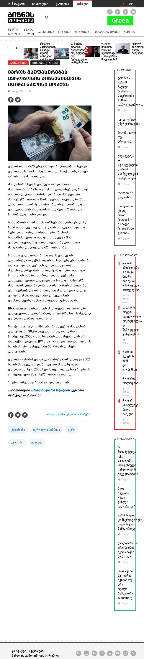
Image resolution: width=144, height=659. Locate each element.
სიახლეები (40, 3)
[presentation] (7, 48)
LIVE (129, 4)
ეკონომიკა (45, 32)
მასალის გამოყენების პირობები (67, 414)
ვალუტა (36, 442)
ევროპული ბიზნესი (46, 429)
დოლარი (17, 442)
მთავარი (18, 3)
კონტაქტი (19, 651)
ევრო (71, 429)
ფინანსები (82, 32)
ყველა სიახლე (14, 32)
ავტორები (36, 651)
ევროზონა (18, 429)
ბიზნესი (82, 3)
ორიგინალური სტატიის (50, 390)
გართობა (62, 3)
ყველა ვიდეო (29, 32)
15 (78, 652)
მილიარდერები (107, 32)
